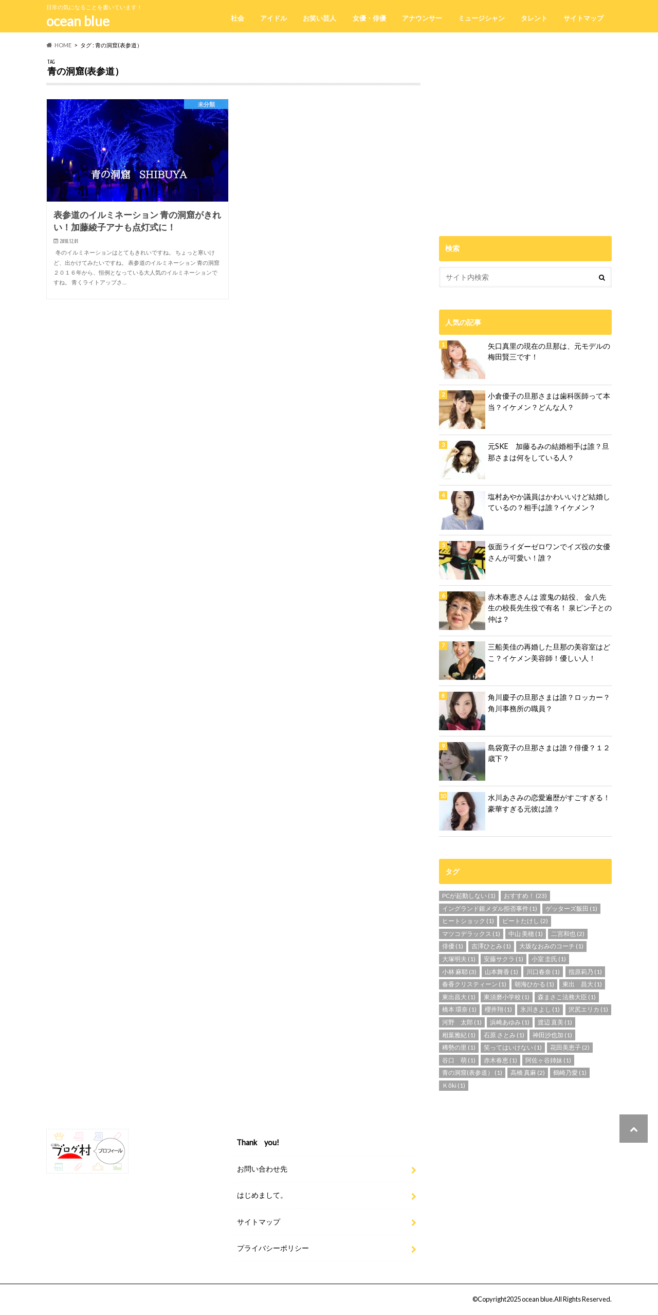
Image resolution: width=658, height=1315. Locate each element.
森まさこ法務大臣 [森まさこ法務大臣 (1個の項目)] (567, 997)
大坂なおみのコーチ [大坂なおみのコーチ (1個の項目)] (551, 946)
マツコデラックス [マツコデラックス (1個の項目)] (471, 934)
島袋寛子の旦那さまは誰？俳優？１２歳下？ (549, 753)
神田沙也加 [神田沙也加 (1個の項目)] (552, 1035)
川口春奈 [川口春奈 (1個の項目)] (543, 972)
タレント (534, 18)
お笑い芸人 (319, 18)
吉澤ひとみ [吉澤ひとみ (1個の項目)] (491, 946)
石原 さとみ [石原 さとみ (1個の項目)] (504, 1035)
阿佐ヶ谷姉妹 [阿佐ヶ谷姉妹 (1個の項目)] (548, 1060)
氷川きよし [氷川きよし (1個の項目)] (540, 1009)
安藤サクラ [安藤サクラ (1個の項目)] (503, 959)
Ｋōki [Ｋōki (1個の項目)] (453, 1085)
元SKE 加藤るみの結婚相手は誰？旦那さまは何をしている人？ (548, 452)
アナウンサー (422, 18)
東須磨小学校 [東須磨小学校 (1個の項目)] (506, 997)
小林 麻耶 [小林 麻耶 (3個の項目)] (459, 972)
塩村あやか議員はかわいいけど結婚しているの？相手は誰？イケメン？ (549, 502)
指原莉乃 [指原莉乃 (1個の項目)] (585, 972)
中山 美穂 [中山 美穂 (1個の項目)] (525, 934)
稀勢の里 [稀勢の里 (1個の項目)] (459, 1047)
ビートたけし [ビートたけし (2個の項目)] (525, 921)
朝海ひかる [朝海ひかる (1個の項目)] (534, 984)
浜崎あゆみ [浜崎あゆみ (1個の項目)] (509, 1022)
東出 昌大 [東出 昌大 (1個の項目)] (582, 984)
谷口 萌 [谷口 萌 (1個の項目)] (459, 1060)
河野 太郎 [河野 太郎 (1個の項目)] (462, 1022)
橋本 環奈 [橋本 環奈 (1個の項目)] (459, 1009)
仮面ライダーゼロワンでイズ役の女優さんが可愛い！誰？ (549, 552)
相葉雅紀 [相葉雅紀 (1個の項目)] (459, 1035)
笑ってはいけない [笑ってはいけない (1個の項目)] (513, 1047)
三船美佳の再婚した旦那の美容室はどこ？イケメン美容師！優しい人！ (549, 652)
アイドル (273, 18)
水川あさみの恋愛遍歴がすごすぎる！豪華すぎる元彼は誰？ (549, 803)
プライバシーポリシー (273, 1247)
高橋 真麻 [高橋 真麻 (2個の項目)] (527, 1072)
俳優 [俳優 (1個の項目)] (452, 946)
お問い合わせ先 (262, 1168)
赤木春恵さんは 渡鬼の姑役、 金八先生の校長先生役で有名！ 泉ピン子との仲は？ (550, 607)
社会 (237, 18)
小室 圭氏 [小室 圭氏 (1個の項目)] (549, 959)
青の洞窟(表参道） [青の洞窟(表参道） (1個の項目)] (472, 1072)
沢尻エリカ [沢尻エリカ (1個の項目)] (588, 1009)
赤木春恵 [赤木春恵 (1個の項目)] (500, 1060)
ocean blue (77, 21)
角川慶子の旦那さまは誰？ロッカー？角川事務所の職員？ (549, 703)
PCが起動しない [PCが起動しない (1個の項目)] (469, 895)
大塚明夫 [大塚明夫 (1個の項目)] (459, 959)
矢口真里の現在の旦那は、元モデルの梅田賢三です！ (549, 351)
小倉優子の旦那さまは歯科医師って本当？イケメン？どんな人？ (549, 401)
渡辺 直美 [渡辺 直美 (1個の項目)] (555, 1022)
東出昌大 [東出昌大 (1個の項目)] (459, 997)
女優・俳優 (369, 18)
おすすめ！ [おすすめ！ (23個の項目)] (525, 895)
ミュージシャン (481, 18)
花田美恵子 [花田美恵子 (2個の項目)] (570, 1047)
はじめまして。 (262, 1195)
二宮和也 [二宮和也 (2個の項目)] (567, 934)
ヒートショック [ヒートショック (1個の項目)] (468, 921)
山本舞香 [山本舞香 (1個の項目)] (501, 972)
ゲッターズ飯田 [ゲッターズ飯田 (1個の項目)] (571, 908)
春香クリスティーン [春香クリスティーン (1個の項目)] (474, 984)
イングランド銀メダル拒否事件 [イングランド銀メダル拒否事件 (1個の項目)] (489, 908)
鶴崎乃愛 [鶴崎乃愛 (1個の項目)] (570, 1072)
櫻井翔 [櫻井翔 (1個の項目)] (498, 1009)
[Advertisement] (525, 131)
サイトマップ (583, 18)
